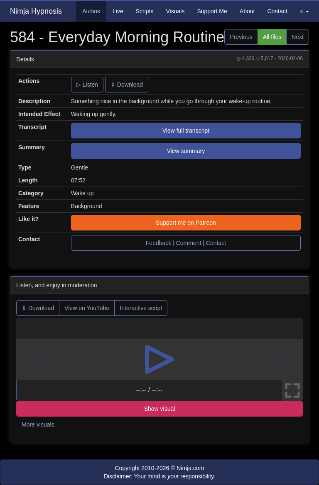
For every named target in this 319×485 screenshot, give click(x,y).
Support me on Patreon (186, 222)
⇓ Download (126, 84)
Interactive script (141, 308)
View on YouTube (86, 308)
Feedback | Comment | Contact (186, 243)
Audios (91, 11)
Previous (241, 37)
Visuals (175, 11)
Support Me (212, 11)
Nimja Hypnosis (36, 11)
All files (272, 37)
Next (298, 37)
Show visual (159, 408)
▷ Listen (87, 84)
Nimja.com (190, 468)
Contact (277, 11)
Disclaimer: (159, 476)
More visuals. (39, 424)
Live (118, 11)
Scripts (145, 11)
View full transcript (185, 130)
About (247, 11)
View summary (186, 151)
